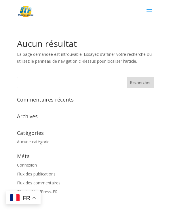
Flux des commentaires (38, 183)
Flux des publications (36, 174)
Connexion (27, 165)
